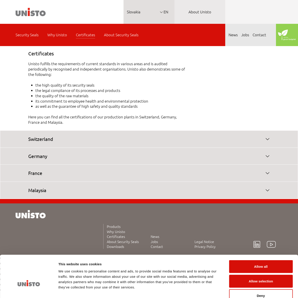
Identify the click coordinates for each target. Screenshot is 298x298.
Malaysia (37, 190)
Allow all (261, 239)
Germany (37, 156)
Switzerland (40, 139)
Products (114, 226)
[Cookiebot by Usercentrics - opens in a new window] (28, 289)
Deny (261, 269)
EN (165, 11)
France (35, 173)
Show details (233, 289)
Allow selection (261, 254)
